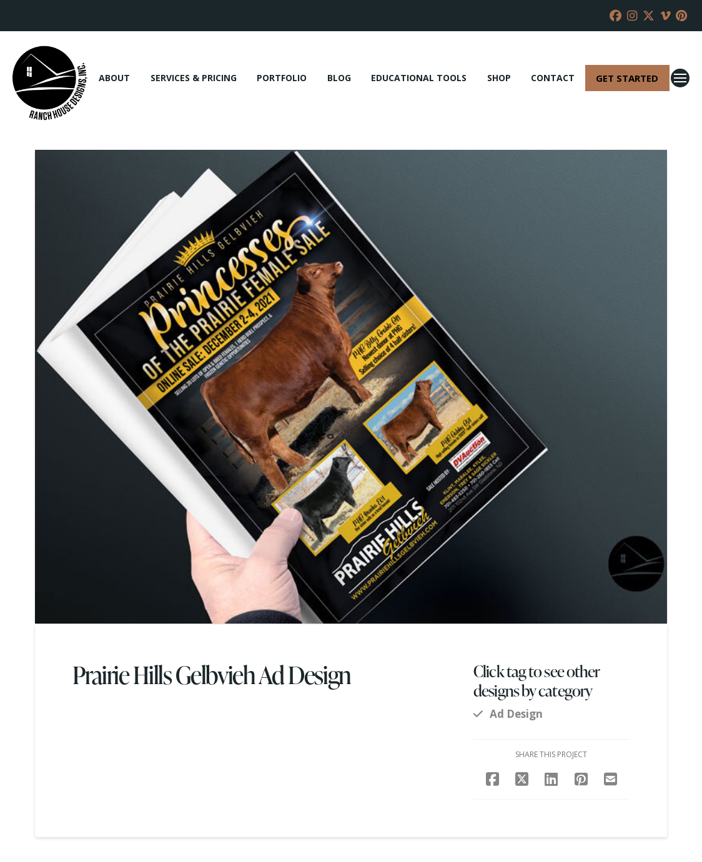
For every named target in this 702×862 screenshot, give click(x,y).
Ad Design (516, 714)
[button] (680, 78)
